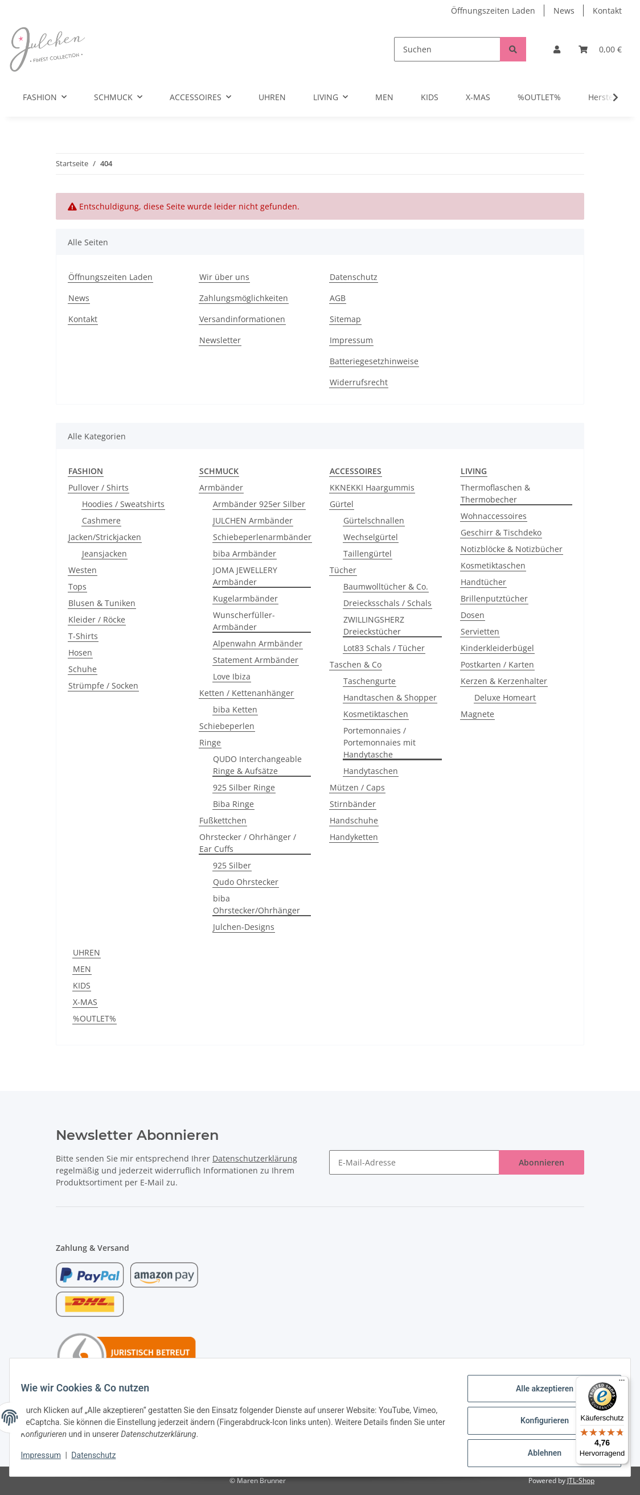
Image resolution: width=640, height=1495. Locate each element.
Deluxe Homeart (505, 697)
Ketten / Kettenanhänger (246, 692)
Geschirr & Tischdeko (501, 532)
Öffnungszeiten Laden (493, 10)
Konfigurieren (537, 1425)
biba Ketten (235, 709)
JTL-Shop (580, 1480)
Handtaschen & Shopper (390, 697)
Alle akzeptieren (537, 1395)
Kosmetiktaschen (375, 714)
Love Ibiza (232, 676)
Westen (82, 570)
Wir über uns (224, 276)
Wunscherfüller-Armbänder (244, 620)
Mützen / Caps (357, 787)
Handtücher (483, 581)
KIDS (82, 985)
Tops (77, 586)
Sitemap (345, 319)
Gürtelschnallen (373, 520)
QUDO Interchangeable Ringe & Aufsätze (257, 764)
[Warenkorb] (600, 49)
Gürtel (342, 504)
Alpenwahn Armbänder (257, 643)
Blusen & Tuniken (102, 603)
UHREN (86, 952)
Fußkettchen (223, 820)
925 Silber (232, 865)
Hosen (80, 652)
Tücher (343, 570)
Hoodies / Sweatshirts (123, 504)
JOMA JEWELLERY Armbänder (245, 576)
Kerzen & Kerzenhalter (504, 681)
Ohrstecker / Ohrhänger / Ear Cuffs (247, 842)
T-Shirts (83, 636)
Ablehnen (537, 1454)
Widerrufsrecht (359, 382)
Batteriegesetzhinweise (374, 361)
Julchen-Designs (243, 926)
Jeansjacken (104, 553)
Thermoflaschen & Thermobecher (495, 493)
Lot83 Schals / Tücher (384, 648)
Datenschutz (354, 276)
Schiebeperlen (227, 725)
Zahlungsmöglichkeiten (243, 298)
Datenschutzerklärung (254, 1158)
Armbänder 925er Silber (259, 504)
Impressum (351, 340)
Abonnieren (541, 1162)
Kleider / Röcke (96, 619)
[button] (556, 49)
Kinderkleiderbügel (497, 648)
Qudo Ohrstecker (245, 881)
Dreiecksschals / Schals (387, 603)
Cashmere (101, 520)
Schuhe (82, 669)
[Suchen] (447, 49)
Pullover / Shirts (98, 487)
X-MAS (85, 1001)
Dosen (473, 614)
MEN (82, 968)
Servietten (480, 631)
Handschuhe (354, 820)
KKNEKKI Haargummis (372, 487)
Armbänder (221, 487)
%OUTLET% (94, 1018)
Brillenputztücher (494, 598)
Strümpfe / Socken (103, 685)
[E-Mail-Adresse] (414, 1162)
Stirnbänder (353, 803)
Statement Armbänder (255, 659)
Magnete (477, 714)
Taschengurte (369, 681)
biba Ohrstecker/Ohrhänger (256, 904)
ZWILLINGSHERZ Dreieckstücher (373, 625)
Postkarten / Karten (497, 664)
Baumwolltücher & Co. (385, 586)
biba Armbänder (244, 553)
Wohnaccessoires (494, 515)
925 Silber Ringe (244, 787)
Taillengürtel (367, 553)
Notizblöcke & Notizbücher (512, 548)
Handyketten (354, 836)
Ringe (210, 742)
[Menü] (622, 1383)
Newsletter (220, 340)
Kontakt (607, 10)
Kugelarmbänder (245, 598)
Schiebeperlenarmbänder (262, 537)
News (564, 10)
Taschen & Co (355, 664)
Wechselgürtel (370, 537)
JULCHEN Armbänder (253, 520)
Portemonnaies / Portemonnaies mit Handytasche (379, 742)
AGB (338, 298)
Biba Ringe (233, 803)
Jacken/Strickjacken (104, 537)
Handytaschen (370, 770)
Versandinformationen (242, 319)
